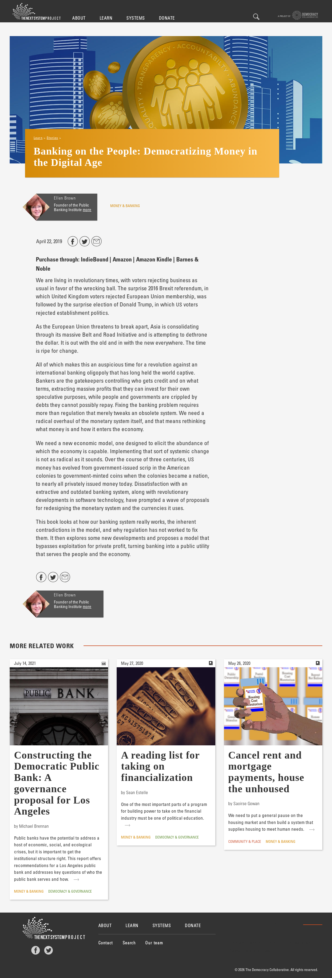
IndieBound (94, 259)
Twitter (48, 950)
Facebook (35, 950)
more (87, 209)
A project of (298, 15)
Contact (105, 942)
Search (256, 16)
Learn (106, 17)
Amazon (122, 259)
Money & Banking (125, 205)
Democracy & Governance (70, 891)
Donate (167, 17)
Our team (154, 942)
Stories (52, 137)
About (79, 17)
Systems (135, 17)
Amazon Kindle (154, 259)
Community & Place (244, 841)
